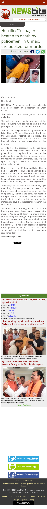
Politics (18, 496)
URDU (12, 305)
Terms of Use (27, 480)
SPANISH (13, 316)
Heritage (16, 500)
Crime (33, 496)
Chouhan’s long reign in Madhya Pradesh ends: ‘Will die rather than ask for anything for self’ (24, 322)
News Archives (24, 405)
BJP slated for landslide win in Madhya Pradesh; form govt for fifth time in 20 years (22, 363)
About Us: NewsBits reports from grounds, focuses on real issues (23, 485)
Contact (17, 480)
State (11, 496)
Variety (31, 500)
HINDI (11, 313)
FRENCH (13, 307)
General (26, 496)
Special (24, 500)
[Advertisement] (23, 269)
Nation (4, 496)
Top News (41, 496)
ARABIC (12, 310)
